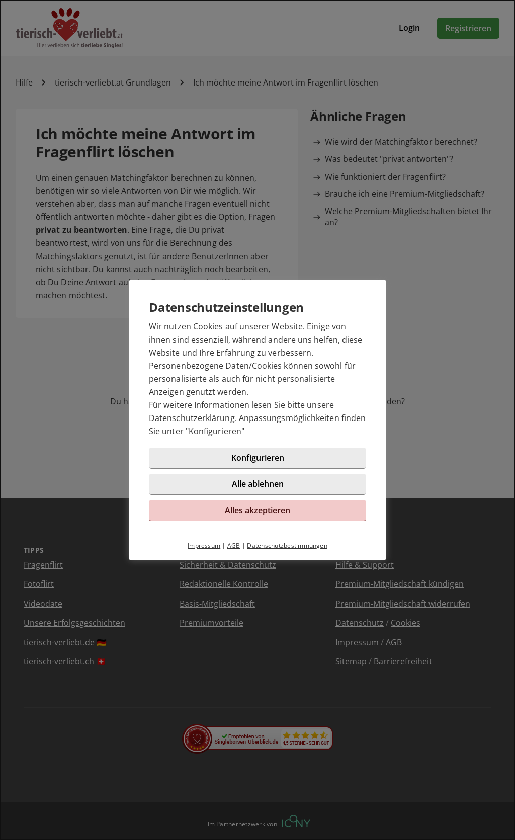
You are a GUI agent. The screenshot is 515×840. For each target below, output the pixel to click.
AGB (233, 545)
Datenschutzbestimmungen (287, 545)
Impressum (204, 545)
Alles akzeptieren (257, 510)
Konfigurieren (215, 431)
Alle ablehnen (258, 483)
